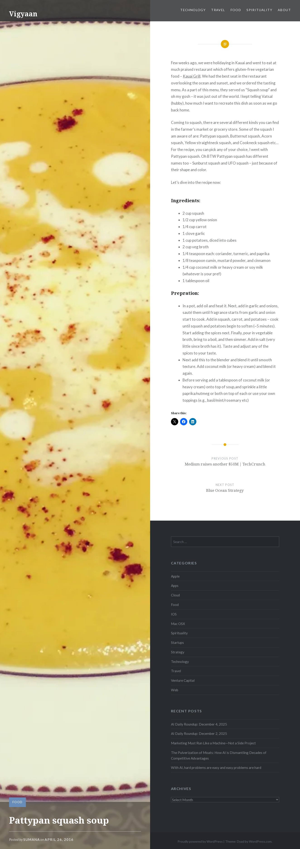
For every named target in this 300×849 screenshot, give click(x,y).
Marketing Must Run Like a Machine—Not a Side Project (213, 743)
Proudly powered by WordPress (200, 841)
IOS (174, 614)
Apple (175, 576)
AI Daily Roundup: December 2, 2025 (199, 733)
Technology (193, 10)
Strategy (177, 652)
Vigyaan (23, 13)
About (284, 10)
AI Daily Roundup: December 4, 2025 (199, 724)
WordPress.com (260, 841)
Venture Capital (183, 680)
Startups (177, 642)
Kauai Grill (191, 76)
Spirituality (259, 10)
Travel (218, 10)
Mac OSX (178, 624)
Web (174, 690)
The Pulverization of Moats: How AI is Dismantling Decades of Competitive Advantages (218, 755)
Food (236, 10)
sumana (31, 839)
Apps (174, 585)
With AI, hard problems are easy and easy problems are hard (216, 767)
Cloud (175, 595)
